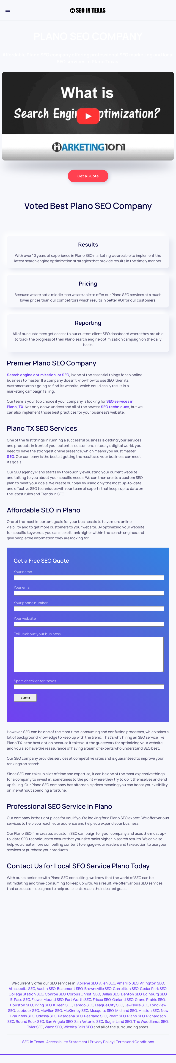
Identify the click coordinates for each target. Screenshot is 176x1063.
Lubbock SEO (27, 1017)
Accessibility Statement (67, 1048)
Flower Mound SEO (47, 1006)
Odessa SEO (46, 1022)
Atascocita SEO (22, 995)
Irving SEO (43, 1011)
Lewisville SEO (136, 1011)
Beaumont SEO (70, 995)
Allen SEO (107, 989)
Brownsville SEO (97, 995)
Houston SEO (21, 1011)
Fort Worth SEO (78, 1006)
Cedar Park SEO (153, 995)
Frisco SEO (102, 1006)
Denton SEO (131, 1000)
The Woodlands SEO (150, 1028)
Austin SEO (46, 995)
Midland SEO (126, 1017)
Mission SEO (148, 1017)
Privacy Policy (102, 1048)
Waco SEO (53, 1033)
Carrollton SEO (125, 995)
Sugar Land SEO (118, 1028)
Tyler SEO (35, 1033)
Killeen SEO (62, 1011)
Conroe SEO (55, 1000)
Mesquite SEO (102, 1017)
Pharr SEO (117, 1022)
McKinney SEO (75, 1017)
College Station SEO (26, 1000)
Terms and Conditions (135, 1048)
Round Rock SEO (30, 1028)
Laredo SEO (83, 1011)
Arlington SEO (152, 989)
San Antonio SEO (88, 1028)
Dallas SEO (110, 1000)
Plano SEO (136, 1022)
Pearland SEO (95, 1022)
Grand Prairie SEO (150, 1006)
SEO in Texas (33, 1048)
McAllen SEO (51, 1017)
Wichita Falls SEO (78, 1033)
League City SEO (109, 1011)
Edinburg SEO (155, 1000)
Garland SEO (122, 1006)
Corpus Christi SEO (83, 1000)
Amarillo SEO (127, 989)
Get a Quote (88, 175)
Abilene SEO (87, 989)
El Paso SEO (20, 1006)
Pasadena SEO (70, 1022)
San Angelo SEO (59, 1028)
